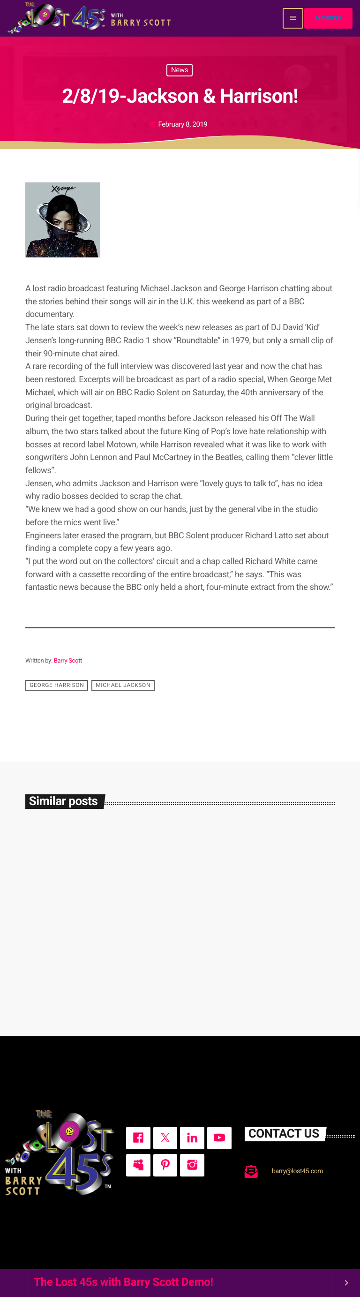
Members (328, 18)
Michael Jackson (123, 685)
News (179, 70)
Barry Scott (68, 660)
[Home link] (90, 18)
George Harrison (57, 685)
